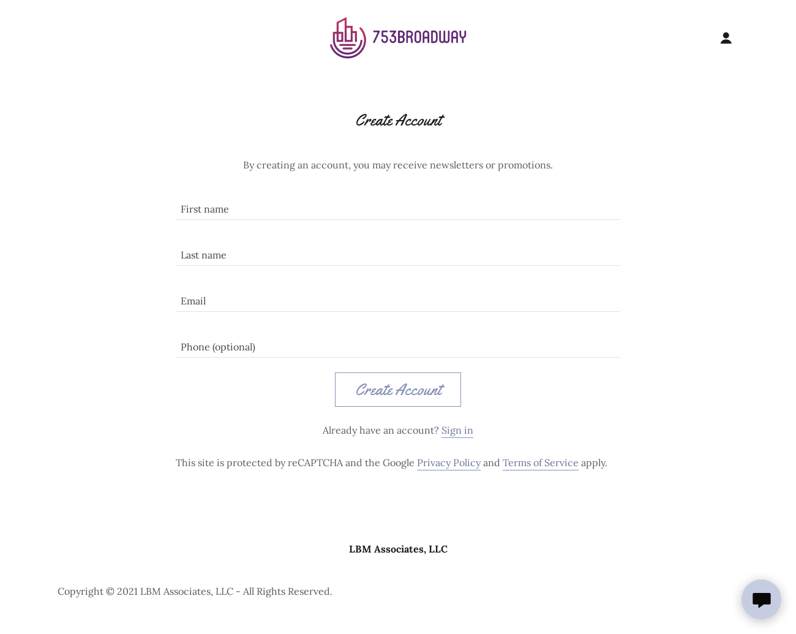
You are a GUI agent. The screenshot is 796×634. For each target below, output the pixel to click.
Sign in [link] (457, 430)
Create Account (398, 390)
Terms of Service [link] (541, 462)
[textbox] (398, 204)
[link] (398, 38)
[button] (726, 38)
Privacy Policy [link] (449, 462)
